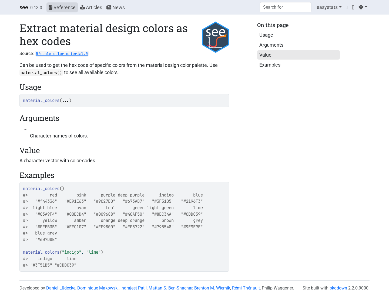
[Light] (363, 7)
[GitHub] (353, 7)
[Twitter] (347, 7)
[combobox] (285, 7)
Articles (91, 7)
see (23, 7)
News (115, 7)
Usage (266, 35)
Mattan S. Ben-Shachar (170, 288)
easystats (326, 7)
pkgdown (338, 288)
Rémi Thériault (246, 288)
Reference (62, 7)
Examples (269, 65)
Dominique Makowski (98, 288)
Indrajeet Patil (133, 288)
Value (265, 55)
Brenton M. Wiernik (212, 288)
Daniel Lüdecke (60, 288)
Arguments (271, 45)
